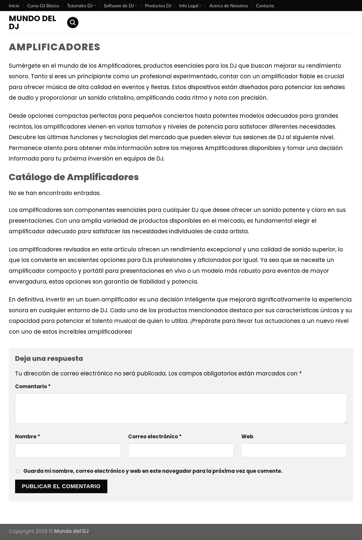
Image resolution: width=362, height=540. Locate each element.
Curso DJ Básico (43, 5)
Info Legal (190, 5)
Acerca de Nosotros (228, 5)
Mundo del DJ (32, 22)
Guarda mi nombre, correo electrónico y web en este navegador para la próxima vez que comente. (152, 471)
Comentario (33, 386)
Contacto (265, 5)
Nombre (27, 436)
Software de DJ (120, 5)
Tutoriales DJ (81, 5)
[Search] (72, 22)
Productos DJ (158, 5)
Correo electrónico (155, 436)
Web (247, 436)
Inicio (14, 5)
